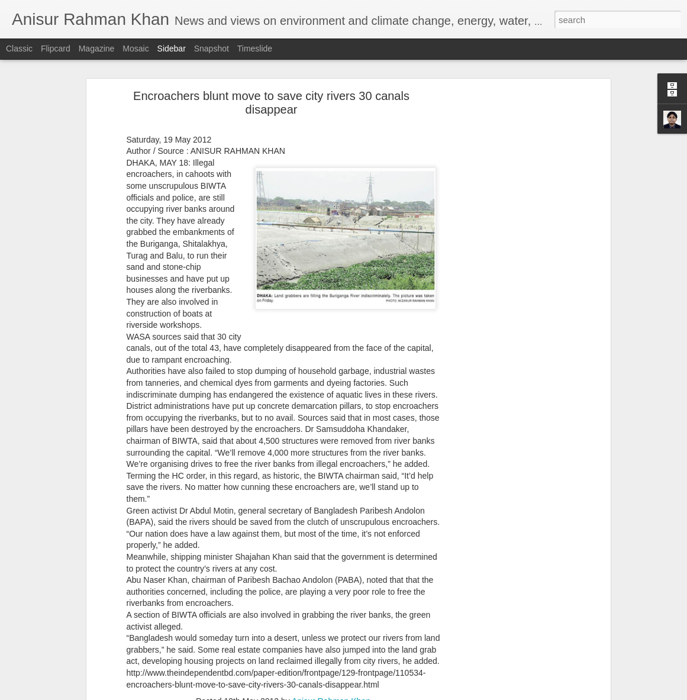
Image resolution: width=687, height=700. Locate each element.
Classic (19, 48)
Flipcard (55, 48)
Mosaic (135, 48)
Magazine (97, 48)
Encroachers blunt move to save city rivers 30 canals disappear (271, 102)
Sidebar (171, 48)
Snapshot (211, 48)
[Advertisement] (505, 281)
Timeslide (254, 48)
